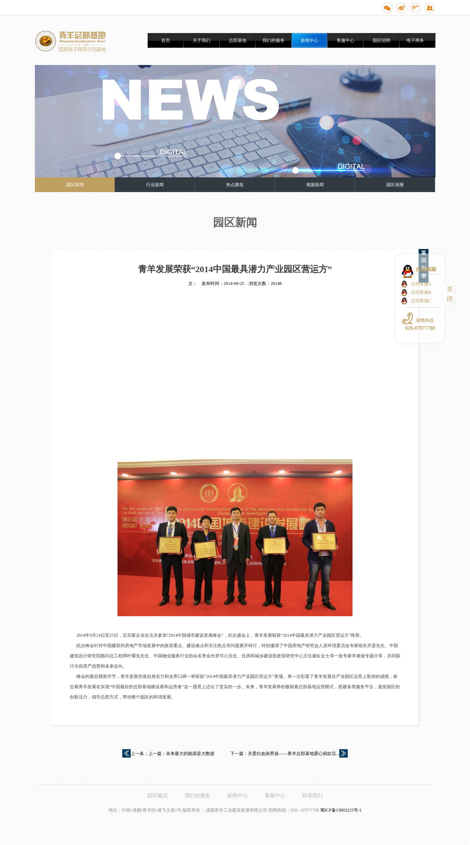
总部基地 (237, 40)
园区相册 (395, 184)
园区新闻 (75, 184)
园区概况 (157, 795)
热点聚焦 (235, 184)
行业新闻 (155, 184)
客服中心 (345, 40)
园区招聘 (381, 40)
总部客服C (421, 300)
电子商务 (415, 40)
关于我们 (201, 40)
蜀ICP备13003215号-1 (341, 810)
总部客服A (421, 283)
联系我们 (312, 795)
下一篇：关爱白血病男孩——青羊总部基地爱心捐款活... (284, 753)
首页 (165, 40)
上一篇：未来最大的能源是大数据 (181, 753)
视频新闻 (315, 184)
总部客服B (421, 292)
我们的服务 (274, 40)
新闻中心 (309, 40)
